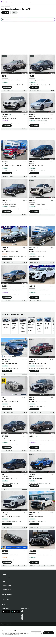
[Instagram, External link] (22, 617)
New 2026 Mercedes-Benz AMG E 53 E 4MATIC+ (31, 328)
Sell (16, 2)
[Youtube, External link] (22, 615)
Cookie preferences (36, 632)
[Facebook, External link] (22, 613)
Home (2, 6)
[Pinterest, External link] (22, 619)
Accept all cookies (48, 632)
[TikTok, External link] (22, 611)
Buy (11, 2)
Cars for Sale (7, 6)
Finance (29, 2)
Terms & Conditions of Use (6, 623)
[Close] (54, 628)
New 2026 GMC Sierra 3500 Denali (5, 327)
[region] (28, 631)
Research (22, 2)
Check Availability (7, 87)
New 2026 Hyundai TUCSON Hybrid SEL (14, 328)
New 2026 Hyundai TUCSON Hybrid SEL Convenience (22, 328)
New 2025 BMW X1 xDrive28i (47, 327)
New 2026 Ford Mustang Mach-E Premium (39, 328)
